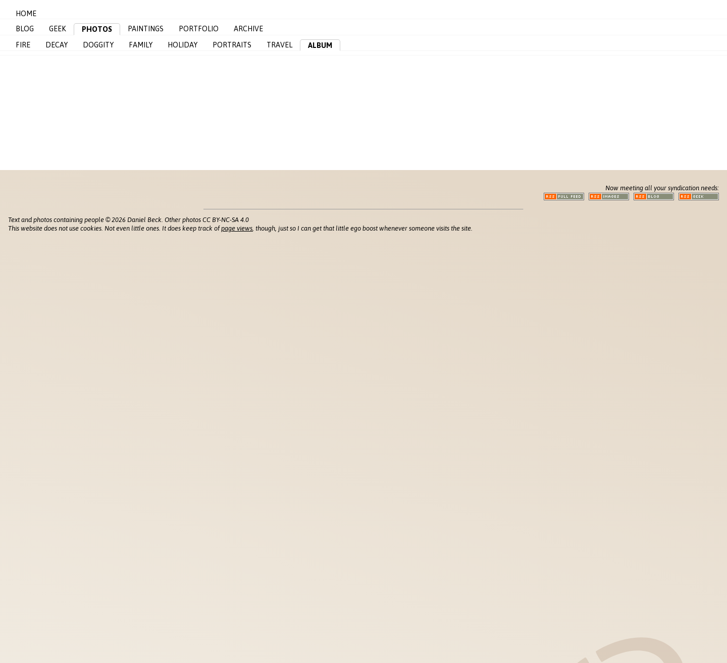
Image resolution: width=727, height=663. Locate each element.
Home (26, 14)
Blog (25, 29)
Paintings (146, 29)
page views (236, 228)
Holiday (182, 45)
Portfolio (199, 29)
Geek (57, 29)
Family (140, 45)
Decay (56, 45)
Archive (248, 29)
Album (320, 45)
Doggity (98, 45)
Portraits (232, 45)
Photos (97, 29)
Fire (23, 45)
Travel (279, 45)
